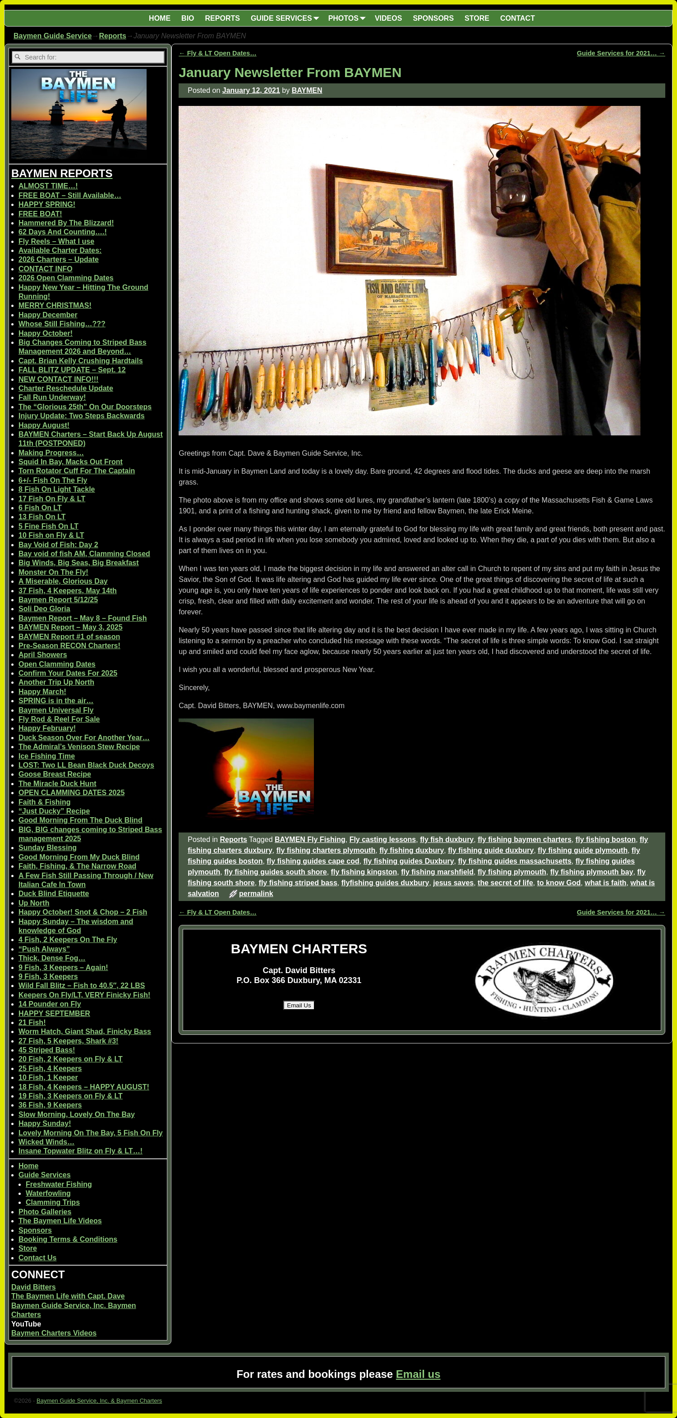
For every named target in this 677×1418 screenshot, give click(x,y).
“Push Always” (44, 949)
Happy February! (47, 728)
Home (28, 1166)
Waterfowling (48, 1193)
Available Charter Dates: (59, 250)
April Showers (42, 655)
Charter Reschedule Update (65, 388)
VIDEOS (388, 18)
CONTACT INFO (45, 269)
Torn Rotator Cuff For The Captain (76, 471)
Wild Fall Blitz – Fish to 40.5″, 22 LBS (81, 985)
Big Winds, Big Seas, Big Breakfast (78, 563)
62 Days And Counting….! (62, 232)
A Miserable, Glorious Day (63, 581)
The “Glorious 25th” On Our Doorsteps (85, 407)
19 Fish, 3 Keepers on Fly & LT (70, 1096)
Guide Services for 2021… (621, 53)
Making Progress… (51, 453)
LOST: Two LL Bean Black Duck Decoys (86, 765)
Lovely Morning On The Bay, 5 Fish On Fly (90, 1133)
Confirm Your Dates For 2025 (67, 673)
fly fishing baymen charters (524, 839)
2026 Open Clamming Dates (66, 278)
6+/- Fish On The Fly (52, 480)
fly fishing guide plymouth (582, 850)
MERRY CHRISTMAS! (55, 305)
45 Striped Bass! (46, 1050)
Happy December (48, 315)
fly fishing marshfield (437, 872)
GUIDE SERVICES (287, 18)
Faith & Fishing (44, 802)
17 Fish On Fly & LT (51, 499)
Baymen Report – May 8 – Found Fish (82, 618)
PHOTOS (348, 18)
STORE (477, 18)
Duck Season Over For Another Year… (84, 737)
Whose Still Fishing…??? (62, 324)
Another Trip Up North (56, 682)
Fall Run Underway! (52, 397)
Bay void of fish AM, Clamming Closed (84, 554)
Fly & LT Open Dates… (217, 53)
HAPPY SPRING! (46, 204)
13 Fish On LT (42, 517)
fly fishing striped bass (298, 883)
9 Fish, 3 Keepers (48, 976)
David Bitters (33, 1287)
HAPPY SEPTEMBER (54, 1013)
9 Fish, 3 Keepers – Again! (63, 967)
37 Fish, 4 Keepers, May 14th (67, 591)
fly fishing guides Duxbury (409, 861)
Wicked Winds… (46, 1142)
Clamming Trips (53, 1202)
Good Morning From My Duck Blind (78, 857)
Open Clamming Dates (57, 664)
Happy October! (45, 333)
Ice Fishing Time (46, 756)
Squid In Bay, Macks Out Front (70, 462)
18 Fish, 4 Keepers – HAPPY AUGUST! (83, 1087)
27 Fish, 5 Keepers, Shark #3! (68, 1041)
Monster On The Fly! (53, 572)
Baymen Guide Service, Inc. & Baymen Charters (99, 1400)
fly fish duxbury (447, 839)
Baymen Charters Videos (54, 1333)
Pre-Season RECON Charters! (69, 646)
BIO (187, 18)
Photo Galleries (44, 1212)
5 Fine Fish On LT (48, 526)
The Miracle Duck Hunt (57, 783)
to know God (559, 883)
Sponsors (35, 1230)
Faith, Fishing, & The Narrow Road (77, 866)
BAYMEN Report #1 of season (69, 636)
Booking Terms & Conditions (67, 1239)
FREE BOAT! (40, 214)
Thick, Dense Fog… (51, 958)
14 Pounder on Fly (49, 1004)
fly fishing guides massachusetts (514, 861)
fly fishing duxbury (411, 850)
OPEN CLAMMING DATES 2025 (71, 792)
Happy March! (42, 691)
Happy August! (43, 425)
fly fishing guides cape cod (313, 861)
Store (27, 1248)
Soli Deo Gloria (44, 609)
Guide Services (44, 1175)
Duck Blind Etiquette (53, 893)
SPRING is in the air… (55, 700)
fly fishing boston (606, 839)
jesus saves (453, 883)
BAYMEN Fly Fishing (310, 839)
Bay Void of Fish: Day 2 (58, 545)
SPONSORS (433, 18)
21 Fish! (32, 1022)
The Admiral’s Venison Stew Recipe (79, 746)
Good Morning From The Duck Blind (80, 820)
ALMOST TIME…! (48, 186)
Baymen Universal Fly (55, 710)
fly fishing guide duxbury (491, 850)
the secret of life (505, 883)
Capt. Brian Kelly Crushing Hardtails (80, 361)
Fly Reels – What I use (56, 241)
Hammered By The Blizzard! (66, 223)
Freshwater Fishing (59, 1184)
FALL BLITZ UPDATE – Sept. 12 (72, 370)
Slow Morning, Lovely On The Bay (76, 1114)
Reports (112, 36)
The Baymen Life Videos (60, 1221)
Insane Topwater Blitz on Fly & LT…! (80, 1151)
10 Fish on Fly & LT (51, 535)
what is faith (605, 883)
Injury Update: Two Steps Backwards (81, 416)
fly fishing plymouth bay (591, 872)
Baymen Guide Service (53, 36)
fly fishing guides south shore (275, 872)
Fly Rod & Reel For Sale (59, 719)
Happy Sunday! (44, 1123)
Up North (33, 903)
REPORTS (222, 18)
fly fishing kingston (364, 872)
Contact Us (37, 1258)
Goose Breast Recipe (54, 774)
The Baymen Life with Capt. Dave (68, 1296)
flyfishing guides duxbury (385, 883)
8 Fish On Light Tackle (56, 489)
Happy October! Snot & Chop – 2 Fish (82, 912)
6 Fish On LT (40, 508)
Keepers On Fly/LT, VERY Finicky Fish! (84, 995)
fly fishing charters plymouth (326, 850)
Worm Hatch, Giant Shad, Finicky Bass (84, 1031)
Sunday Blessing (47, 847)
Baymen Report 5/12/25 (58, 600)
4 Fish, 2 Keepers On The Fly (67, 939)
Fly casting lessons (383, 839)
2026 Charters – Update (58, 259)
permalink (256, 893)
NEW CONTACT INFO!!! (58, 379)
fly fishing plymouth (512, 872)
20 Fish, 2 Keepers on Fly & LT (70, 1059)
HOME (159, 18)
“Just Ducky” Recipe (54, 811)
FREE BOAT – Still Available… (69, 195)
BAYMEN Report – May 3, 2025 (70, 627)
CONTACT (517, 18)
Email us (418, 1374)
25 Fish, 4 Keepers (50, 1068)
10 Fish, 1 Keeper (48, 1077)
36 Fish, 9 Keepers (50, 1105)
